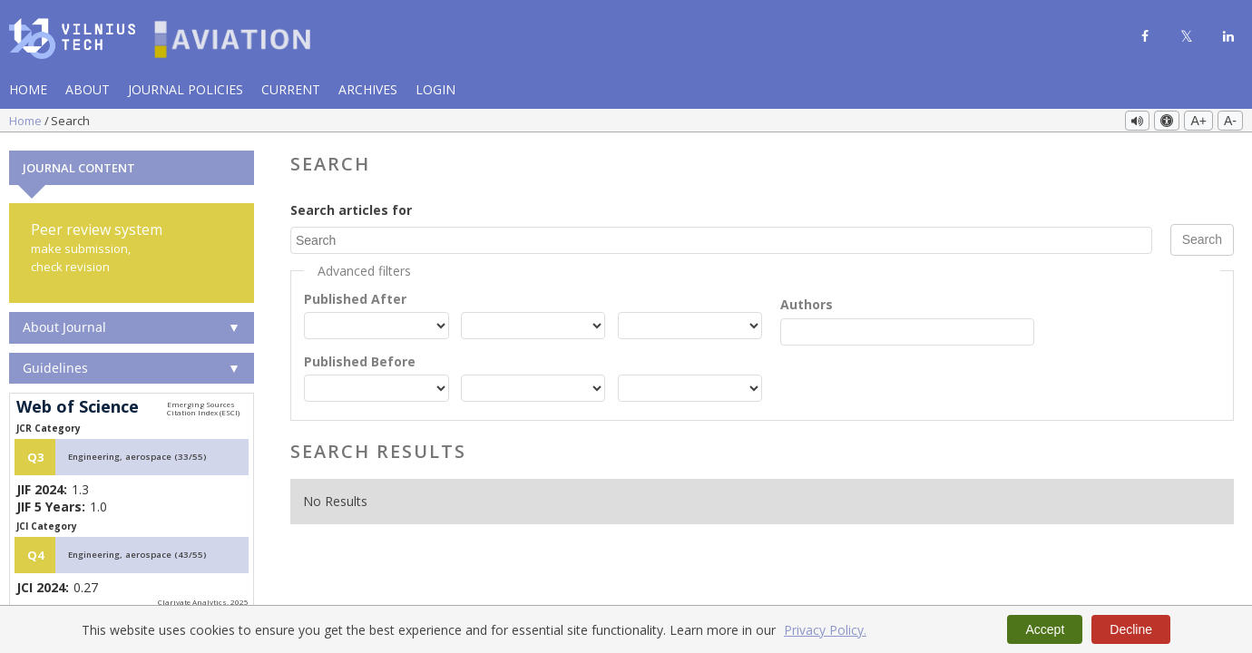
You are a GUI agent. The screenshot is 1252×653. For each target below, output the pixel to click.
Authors (806, 303)
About (87, 89)
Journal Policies (185, 89)
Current (290, 89)
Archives (367, 89)
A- (1230, 120)
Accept (1044, 629)
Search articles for (351, 209)
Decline (1131, 629)
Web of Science (77, 406)
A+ (1198, 120)
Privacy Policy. (825, 629)
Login (435, 89)
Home (28, 89)
